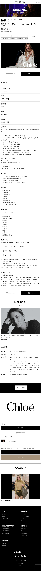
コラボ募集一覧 (5, 528)
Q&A (22, 530)
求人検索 (4, 514)
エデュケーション (25, 516)
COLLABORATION (8, 526)
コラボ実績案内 (5, 533)
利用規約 (20, 563)
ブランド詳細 (20, 428)
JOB (3, 511)
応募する (30, 74)
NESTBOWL (20, 2)
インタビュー (24, 514)
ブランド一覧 (5, 518)
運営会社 (20, 565)
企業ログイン (24, 535)
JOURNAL (24, 511)
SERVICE (24, 526)
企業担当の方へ (24, 533)
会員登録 (21, 457)
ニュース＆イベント (25, 518)
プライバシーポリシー (20, 560)
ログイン (20, 452)
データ (22, 520)
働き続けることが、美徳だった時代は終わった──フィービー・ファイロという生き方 (20, 336)
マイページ (36, 2)
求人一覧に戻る (21, 387)
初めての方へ (24, 528)
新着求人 (4, 516)
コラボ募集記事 (5, 530)
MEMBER (5, 540)
